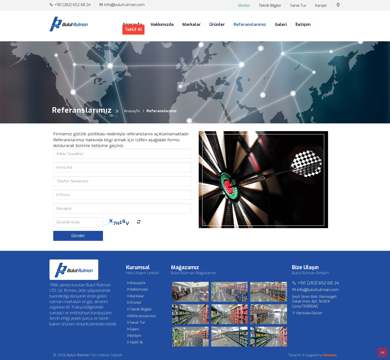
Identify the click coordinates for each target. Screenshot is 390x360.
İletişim (303, 24)
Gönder (78, 236)
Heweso (330, 355)
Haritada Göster (307, 313)
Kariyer (321, 5)
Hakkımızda (162, 24)
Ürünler (217, 24)
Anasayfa (135, 283)
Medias (244, 5)
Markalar (191, 24)
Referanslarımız (250, 24)
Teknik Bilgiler (270, 5)
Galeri (281, 24)
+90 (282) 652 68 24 (70, 4)
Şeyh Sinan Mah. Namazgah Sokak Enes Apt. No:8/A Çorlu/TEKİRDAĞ (314, 301)
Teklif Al (133, 29)
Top (383, 353)
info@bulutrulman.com (122, 4)
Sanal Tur (298, 5)
